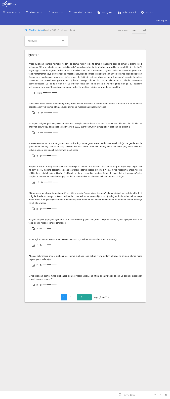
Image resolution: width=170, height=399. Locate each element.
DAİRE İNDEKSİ (127, 12)
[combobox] (84, 297)
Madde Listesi (34, 30)
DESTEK (147, 12)
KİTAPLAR (34, 12)
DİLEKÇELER (105, 12)
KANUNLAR (11, 12)
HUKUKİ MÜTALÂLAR (80, 12)
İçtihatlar (33, 55)
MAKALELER (55, 12)
